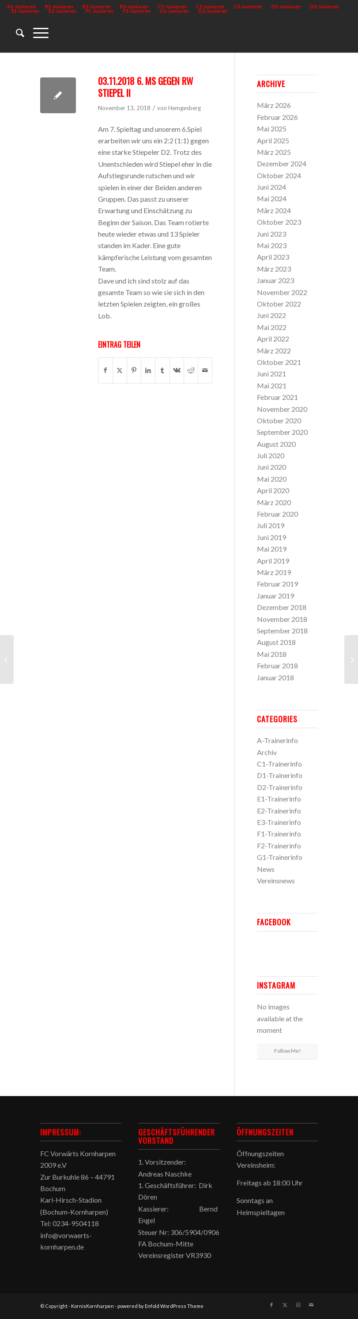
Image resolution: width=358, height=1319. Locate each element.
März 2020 (274, 502)
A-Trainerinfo (277, 740)
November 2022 (282, 292)
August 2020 (276, 444)
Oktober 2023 (279, 222)
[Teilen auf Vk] (177, 370)
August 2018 (276, 642)
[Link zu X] (284, 1304)
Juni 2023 (271, 234)
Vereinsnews (276, 880)
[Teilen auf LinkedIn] (148, 370)
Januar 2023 (275, 280)
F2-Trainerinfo (279, 845)
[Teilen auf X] (120, 370)
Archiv (267, 752)
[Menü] (36, 33)
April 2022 (273, 338)
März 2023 (274, 269)
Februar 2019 (277, 583)
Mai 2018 (271, 654)
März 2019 (274, 572)
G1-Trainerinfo (279, 857)
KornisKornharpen (92, 1306)
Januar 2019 (275, 595)
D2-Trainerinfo (279, 787)
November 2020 (282, 409)
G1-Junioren (174, 11)
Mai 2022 (271, 327)
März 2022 (274, 350)
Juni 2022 (271, 315)
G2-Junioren (212, 11)
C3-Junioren (248, 6)
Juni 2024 (271, 187)
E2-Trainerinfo (279, 810)
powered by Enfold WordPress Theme (160, 1306)
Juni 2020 (271, 467)
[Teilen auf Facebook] (105, 370)
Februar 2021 (277, 397)
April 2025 (273, 140)
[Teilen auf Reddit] (191, 370)
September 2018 (282, 630)
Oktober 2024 (279, 175)
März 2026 (274, 105)
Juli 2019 (270, 525)
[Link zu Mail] (311, 1304)
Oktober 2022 (279, 303)
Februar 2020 (277, 514)
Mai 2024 (271, 198)
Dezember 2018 (281, 607)
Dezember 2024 (281, 163)
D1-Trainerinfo (279, 775)
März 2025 (274, 152)
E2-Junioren (62, 11)
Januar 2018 (275, 677)
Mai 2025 (271, 128)
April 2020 (273, 490)
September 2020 (282, 432)
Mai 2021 (271, 385)
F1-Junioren (99, 11)
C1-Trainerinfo (279, 763)
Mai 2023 (271, 245)
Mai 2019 (271, 548)
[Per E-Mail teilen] (205, 370)
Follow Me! (287, 1050)
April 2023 (273, 257)
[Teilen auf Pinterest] (134, 370)
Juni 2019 (271, 537)
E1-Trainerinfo (279, 798)
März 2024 (274, 210)
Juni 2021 (271, 373)
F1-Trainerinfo (279, 833)
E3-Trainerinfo (279, 822)
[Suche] (15, 33)
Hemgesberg (184, 107)
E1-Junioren (25, 11)
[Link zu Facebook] (271, 1304)
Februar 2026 (277, 117)
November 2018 (282, 619)
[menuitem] (248, 6)
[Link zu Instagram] (298, 1304)
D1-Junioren (286, 6)
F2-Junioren (137, 11)
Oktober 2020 (279, 420)
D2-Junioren (324, 6)
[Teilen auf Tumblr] (162, 370)
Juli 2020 (270, 455)
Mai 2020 (271, 479)
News (266, 869)
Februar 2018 (277, 665)
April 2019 (273, 560)
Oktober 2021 (279, 362)
